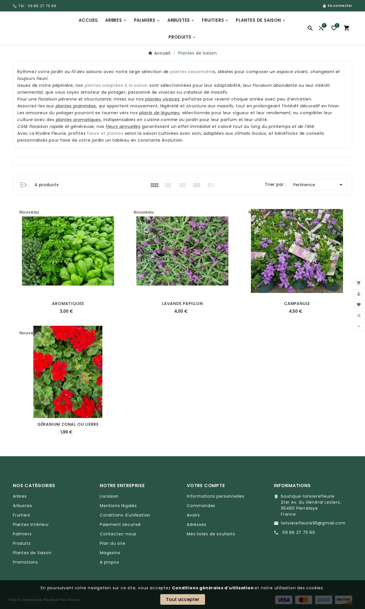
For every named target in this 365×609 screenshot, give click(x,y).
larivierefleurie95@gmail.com (313, 523)
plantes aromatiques (78, 119)
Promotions (25, 562)
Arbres (20, 496)
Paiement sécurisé (120, 524)
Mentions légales (118, 505)
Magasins (110, 553)
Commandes (201, 505)
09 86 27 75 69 (298, 532)
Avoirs (193, 515)
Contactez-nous (118, 534)
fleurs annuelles (123, 126)
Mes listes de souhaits (211, 534)
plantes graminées (76, 106)
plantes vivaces (162, 99)
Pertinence (318, 184)
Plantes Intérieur (31, 524)
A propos (109, 562)
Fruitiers (21, 515)
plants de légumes (159, 113)
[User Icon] (337, 5)
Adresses (196, 524)
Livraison (109, 496)
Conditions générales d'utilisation (213, 588)
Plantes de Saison (32, 553)
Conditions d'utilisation (125, 515)
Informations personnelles (215, 496)
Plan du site (112, 543)
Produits (22, 543)
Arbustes (22, 505)
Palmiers (22, 534)
